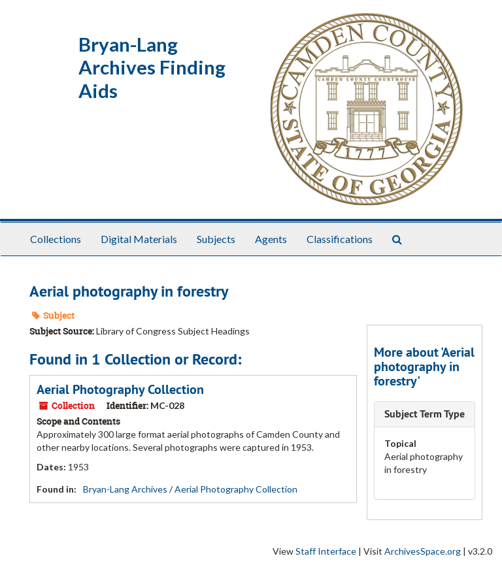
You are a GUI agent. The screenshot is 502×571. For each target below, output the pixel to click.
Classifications (340, 239)
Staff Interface (325, 551)
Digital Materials (139, 239)
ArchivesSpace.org (422, 551)
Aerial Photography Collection (120, 389)
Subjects (216, 239)
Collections (55, 239)
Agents (271, 239)
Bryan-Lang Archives (125, 489)
